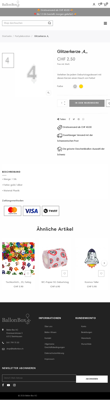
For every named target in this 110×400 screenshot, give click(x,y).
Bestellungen (86, 333)
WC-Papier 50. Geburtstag (55, 282)
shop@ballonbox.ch (14, 349)
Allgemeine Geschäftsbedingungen (55, 346)
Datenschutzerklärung (54, 354)
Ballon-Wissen (50, 333)
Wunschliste (86, 345)
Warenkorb (86, 339)
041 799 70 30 (12, 343)
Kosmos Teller (92, 282)
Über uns (48, 327)
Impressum (49, 360)
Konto (83, 327)
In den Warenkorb (87, 103)
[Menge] (62, 103)
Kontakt (48, 339)
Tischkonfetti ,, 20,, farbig (18, 282)
